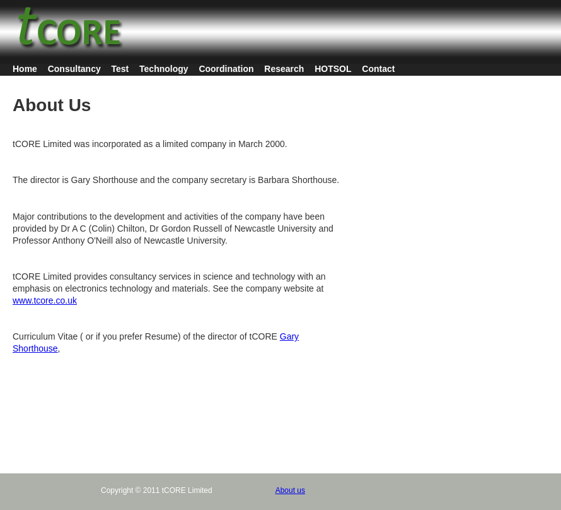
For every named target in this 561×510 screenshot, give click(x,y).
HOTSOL (333, 69)
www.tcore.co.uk (45, 300)
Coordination (226, 69)
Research (284, 69)
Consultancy (74, 69)
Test (120, 69)
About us (290, 490)
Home (25, 69)
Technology (163, 69)
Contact (378, 69)
